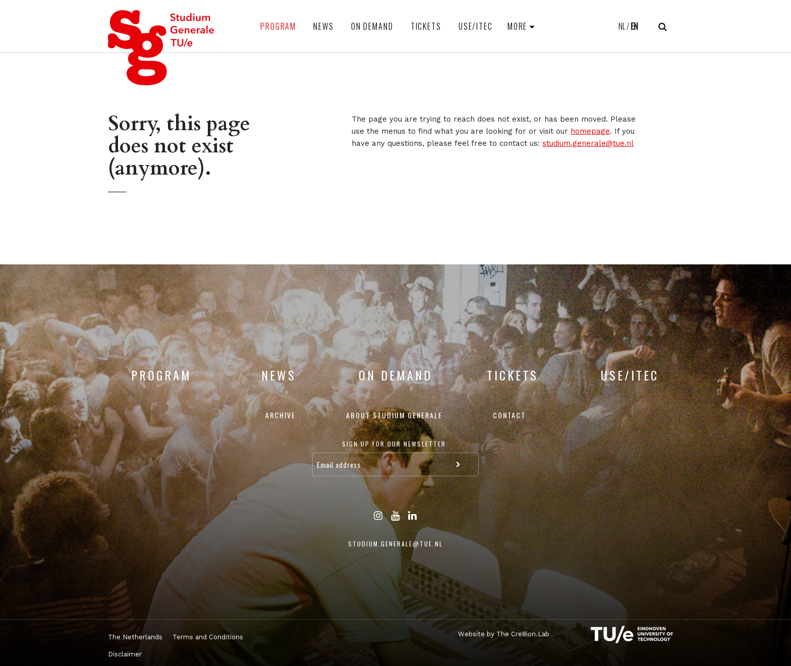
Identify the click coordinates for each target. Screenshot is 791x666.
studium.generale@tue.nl (588, 143)
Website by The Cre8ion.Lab (503, 634)
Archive (280, 415)
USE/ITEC (476, 26)
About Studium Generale (394, 415)
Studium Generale (161, 47)
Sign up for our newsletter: (395, 443)
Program (278, 26)
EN (634, 26)
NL (622, 26)
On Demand (372, 26)
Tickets (426, 26)
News (323, 26)
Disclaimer (125, 654)
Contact (509, 415)
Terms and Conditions (208, 637)
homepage (590, 131)
